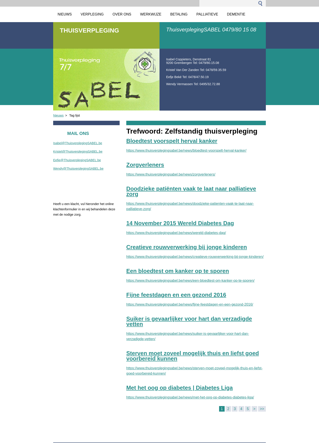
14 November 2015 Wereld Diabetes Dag (180, 223)
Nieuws (58, 115)
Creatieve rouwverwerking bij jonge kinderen (186, 247)
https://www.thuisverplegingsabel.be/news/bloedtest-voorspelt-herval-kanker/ (186, 150)
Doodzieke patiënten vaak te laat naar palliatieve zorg (191, 191)
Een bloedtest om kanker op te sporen (177, 271)
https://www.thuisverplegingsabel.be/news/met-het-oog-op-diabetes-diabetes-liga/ (190, 397)
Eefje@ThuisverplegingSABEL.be (77, 160)
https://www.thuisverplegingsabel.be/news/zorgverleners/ (170, 174)
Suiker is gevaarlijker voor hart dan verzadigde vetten (189, 321)
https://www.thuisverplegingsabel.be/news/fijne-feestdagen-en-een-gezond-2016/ (189, 304)
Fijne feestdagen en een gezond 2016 (176, 295)
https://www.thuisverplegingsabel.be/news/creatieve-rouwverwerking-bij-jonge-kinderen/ (195, 257)
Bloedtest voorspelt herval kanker (171, 141)
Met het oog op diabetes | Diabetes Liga (179, 388)
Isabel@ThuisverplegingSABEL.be (77, 143)
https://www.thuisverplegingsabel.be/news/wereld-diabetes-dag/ (176, 233)
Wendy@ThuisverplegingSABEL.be (78, 168)
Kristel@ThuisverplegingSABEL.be (78, 151)
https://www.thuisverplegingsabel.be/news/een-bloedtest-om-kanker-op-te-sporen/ (190, 280)
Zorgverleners (145, 165)
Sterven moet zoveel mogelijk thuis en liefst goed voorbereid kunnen (192, 356)
